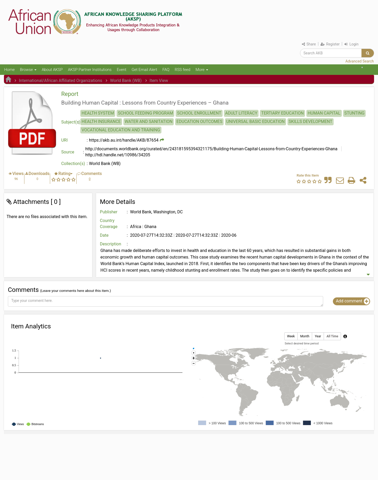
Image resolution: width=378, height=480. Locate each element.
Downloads (39, 173)
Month (304, 336)
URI (64, 140)
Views (18, 173)
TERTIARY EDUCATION (282, 113)
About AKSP (52, 69)
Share (309, 44)
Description (110, 243)
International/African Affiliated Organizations (60, 80)
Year (318, 336)
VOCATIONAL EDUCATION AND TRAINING (121, 129)
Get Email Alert (144, 69)
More (202, 69)
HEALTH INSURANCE (101, 121)
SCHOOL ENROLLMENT (199, 113)
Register (330, 44)
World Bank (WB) (125, 80)
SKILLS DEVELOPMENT (310, 121)
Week (291, 336)
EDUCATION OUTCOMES (199, 121)
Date (104, 235)
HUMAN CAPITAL (324, 113)
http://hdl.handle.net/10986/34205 (117, 154)
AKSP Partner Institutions (90, 69)
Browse (28, 69)
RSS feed (182, 69)
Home (9, 69)
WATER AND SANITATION (148, 121)
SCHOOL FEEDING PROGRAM (145, 113)
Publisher (109, 211)
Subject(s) (70, 122)
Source (67, 151)
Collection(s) (73, 163)
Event (121, 69)
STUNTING (354, 113)
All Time (332, 336)
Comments (91, 173)
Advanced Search (359, 61)
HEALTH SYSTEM (98, 113)
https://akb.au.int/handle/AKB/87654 (124, 140)
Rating (64, 173)
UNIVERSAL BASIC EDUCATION (255, 121)
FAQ (166, 69)
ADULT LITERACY (241, 113)
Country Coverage (109, 223)
